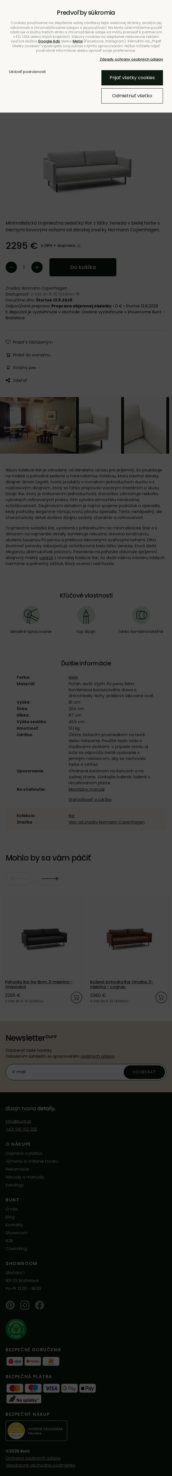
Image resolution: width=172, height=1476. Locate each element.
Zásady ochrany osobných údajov (131, 59)
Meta (77, 41)
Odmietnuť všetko (132, 95)
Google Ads (49, 41)
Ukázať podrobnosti (27, 72)
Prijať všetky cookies (132, 77)
